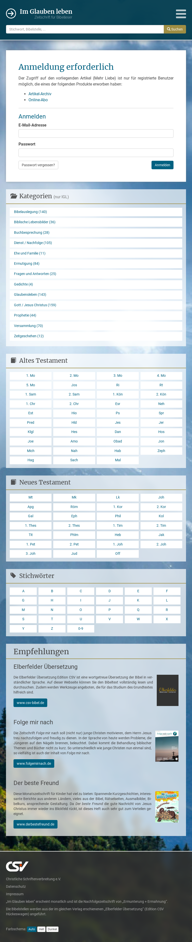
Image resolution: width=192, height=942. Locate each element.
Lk (118, 497)
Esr (117, 404)
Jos (74, 385)
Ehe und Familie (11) (30, 253)
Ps (118, 413)
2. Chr (74, 404)
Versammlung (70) (28, 326)
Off (117, 554)
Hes (74, 432)
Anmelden (162, 165)
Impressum (15, 894)
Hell (41, 929)
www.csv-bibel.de (30, 703)
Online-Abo (38, 100)
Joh (161, 497)
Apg (31, 507)
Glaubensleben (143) (30, 294)
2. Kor (161, 507)
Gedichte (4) (23, 284)
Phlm (74, 535)
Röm (74, 507)
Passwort (26, 144)
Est (30, 413)
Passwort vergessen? (38, 165)
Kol (161, 516)
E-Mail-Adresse (32, 125)
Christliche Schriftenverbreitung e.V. (33, 879)
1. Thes (30, 526)
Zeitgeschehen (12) (29, 336)
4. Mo (161, 376)
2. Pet (74, 544)
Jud (74, 554)
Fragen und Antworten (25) (35, 274)
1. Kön (118, 394)
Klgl (31, 432)
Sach (74, 460)
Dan (118, 432)
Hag (31, 460)
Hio (74, 413)
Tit (31, 535)
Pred (30, 422)
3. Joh (31, 554)
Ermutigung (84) (27, 264)
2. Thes (74, 526)
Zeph (161, 451)
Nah (74, 451)
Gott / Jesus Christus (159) (35, 305)
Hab (117, 451)
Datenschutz (16, 886)
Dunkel (52, 929)
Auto (31, 929)
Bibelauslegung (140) (30, 212)
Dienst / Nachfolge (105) (33, 243)
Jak (161, 535)
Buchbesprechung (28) (32, 232)
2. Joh (161, 544)
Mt (30, 497)
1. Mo (30, 376)
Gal (30, 516)
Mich (30, 451)
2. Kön (161, 394)
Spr (161, 413)
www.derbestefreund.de (35, 824)
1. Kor (117, 507)
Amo (74, 441)
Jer (161, 422)
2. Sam (74, 394)
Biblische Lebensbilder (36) (35, 222)
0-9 (80, 628)
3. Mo (118, 376)
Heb (118, 535)
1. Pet (30, 544)
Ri (117, 385)
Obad (118, 441)
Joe (31, 441)
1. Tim (117, 526)
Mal (118, 460)
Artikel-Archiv (40, 94)
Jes (117, 422)
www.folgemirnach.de (34, 764)
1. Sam (30, 394)
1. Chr (30, 404)
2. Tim (161, 526)
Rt (161, 385)
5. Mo (30, 385)
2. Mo (74, 376)
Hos (161, 432)
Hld (74, 422)
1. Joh (118, 544)
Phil (118, 516)
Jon (161, 441)
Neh (161, 404)
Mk (74, 497)
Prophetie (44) (25, 315)
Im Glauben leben (46, 14)
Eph (74, 516)
